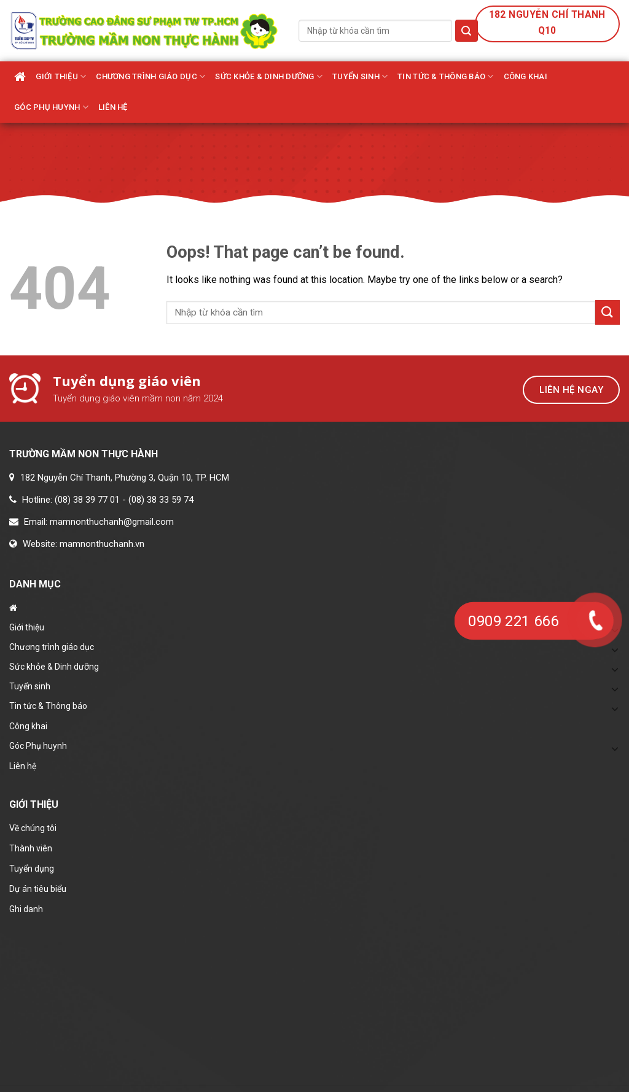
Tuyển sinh (360, 76)
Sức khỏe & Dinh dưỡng (268, 76)
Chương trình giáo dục (150, 76)
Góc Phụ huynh (51, 107)
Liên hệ (113, 107)
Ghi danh (26, 909)
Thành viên (30, 848)
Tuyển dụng (31, 868)
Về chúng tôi (33, 828)
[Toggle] (615, 669)
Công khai (525, 76)
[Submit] (466, 31)
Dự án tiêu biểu (37, 889)
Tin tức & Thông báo (445, 76)
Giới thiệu (61, 76)
